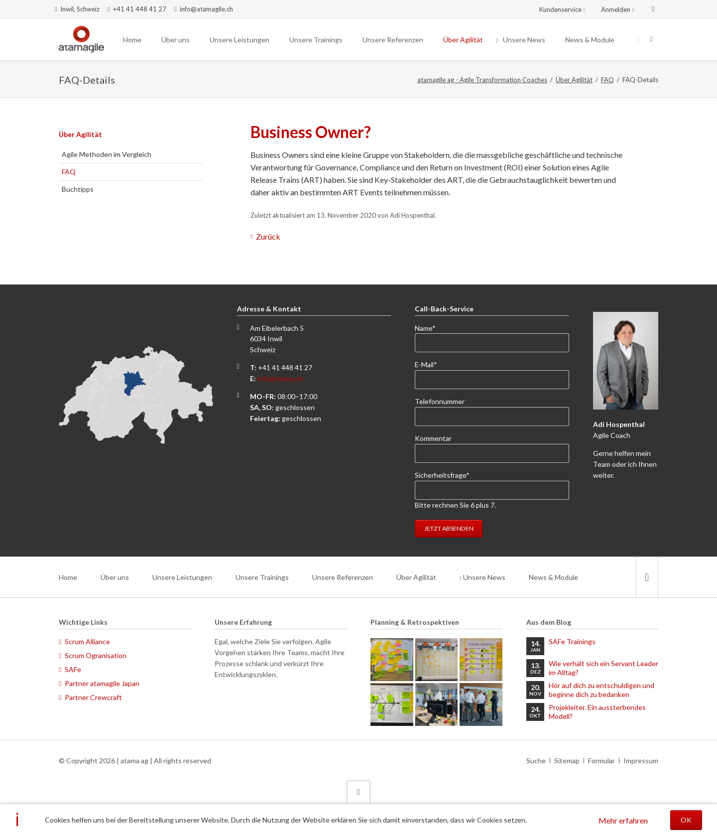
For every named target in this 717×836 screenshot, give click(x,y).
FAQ (607, 80)
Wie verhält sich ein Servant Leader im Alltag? (603, 668)
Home (68, 577)
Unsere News (484, 577)
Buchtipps (78, 189)
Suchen (651, 40)
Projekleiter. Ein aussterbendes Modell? (597, 711)
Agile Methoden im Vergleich (106, 154)
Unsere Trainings (262, 577)
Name (431, 327)
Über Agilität (574, 80)
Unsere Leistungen (182, 577)
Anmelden (615, 9)
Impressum (640, 760)
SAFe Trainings (572, 641)
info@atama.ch (280, 378)
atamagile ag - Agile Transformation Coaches (482, 80)
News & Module (553, 577)
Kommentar (433, 438)
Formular (601, 760)
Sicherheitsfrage (442, 474)
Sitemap (567, 760)
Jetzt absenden (449, 528)
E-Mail (431, 364)
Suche (536, 760)
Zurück (268, 236)
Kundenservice (560, 9)
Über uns (115, 577)
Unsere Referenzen (342, 577)
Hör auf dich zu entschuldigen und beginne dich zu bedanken (601, 689)
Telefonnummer (440, 401)
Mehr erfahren (623, 820)
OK (686, 820)
